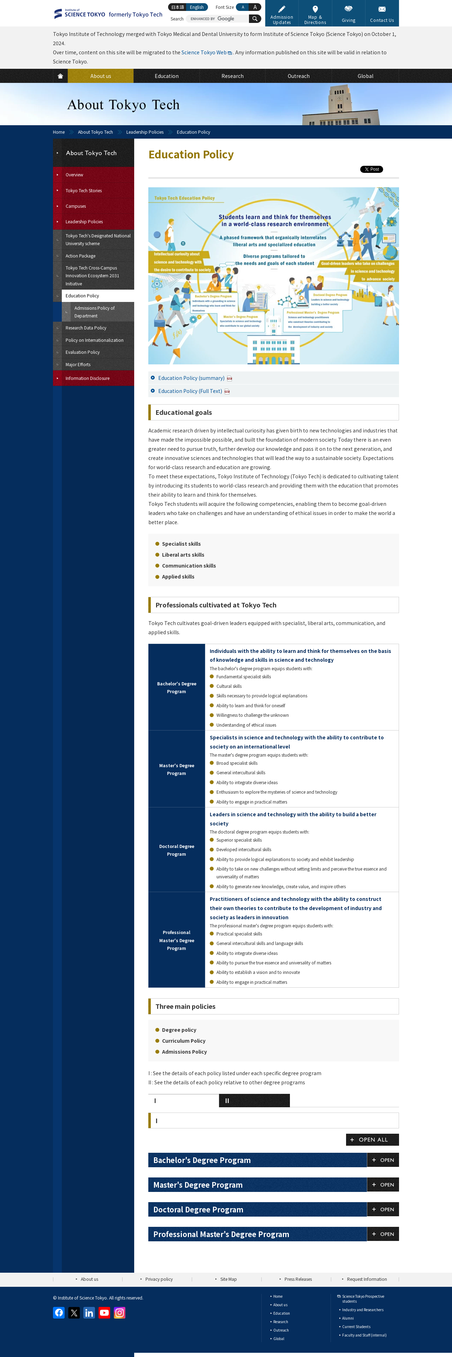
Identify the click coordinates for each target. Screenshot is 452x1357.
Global (278, 1338)
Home (59, 132)
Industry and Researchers (362, 1309)
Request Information (367, 1279)
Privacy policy (159, 1279)
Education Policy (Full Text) (194, 390)
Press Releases (298, 1279)
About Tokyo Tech (95, 132)
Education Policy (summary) (195, 377)
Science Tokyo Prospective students (363, 1299)
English (197, 7)
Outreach (281, 1330)
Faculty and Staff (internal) (364, 1335)
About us (89, 1279)
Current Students (356, 1326)
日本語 (177, 7)
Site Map (228, 1279)
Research (280, 1321)
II (227, 1100)
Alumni (348, 1318)
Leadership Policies (144, 132)
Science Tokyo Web (204, 52)
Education (281, 1313)
